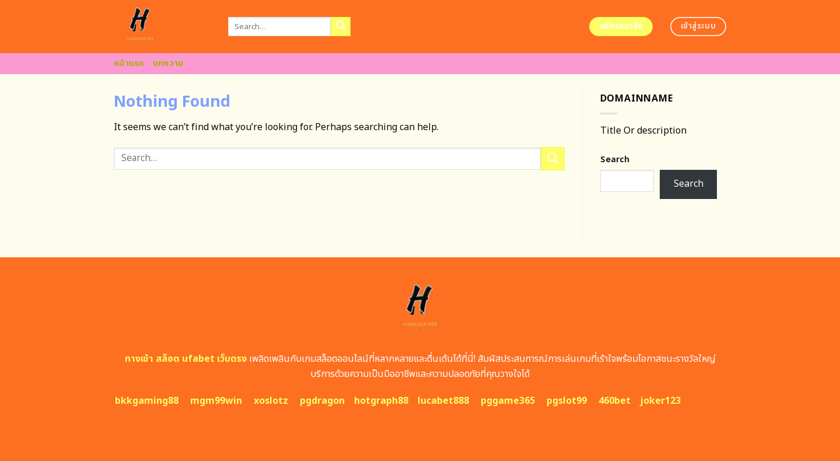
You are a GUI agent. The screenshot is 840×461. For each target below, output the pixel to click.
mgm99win (216, 401)
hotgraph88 (381, 401)
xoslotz (271, 401)
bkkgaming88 (146, 401)
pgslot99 (567, 401)
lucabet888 (443, 401)
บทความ (168, 63)
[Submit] (341, 27)
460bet (614, 401)
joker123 (660, 401)
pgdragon (322, 401)
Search (614, 159)
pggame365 (508, 401)
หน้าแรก (129, 63)
